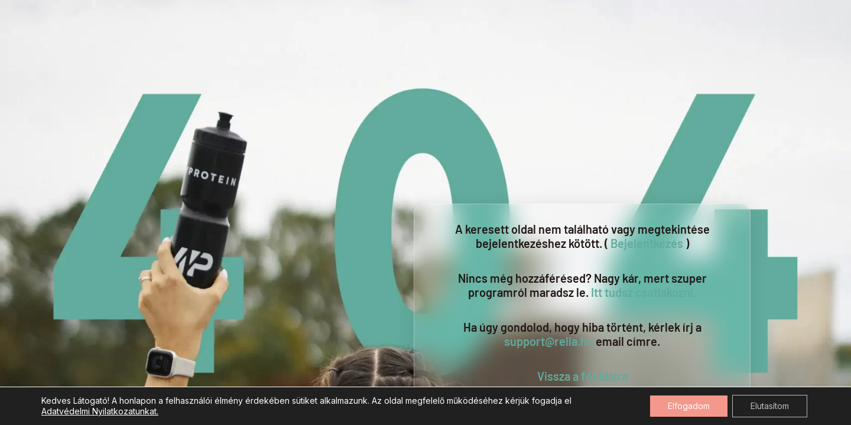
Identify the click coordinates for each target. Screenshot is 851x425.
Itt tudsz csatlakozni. (643, 292)
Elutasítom (770, 406)
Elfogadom (689, 406)
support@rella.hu (548, 341)
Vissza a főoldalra (582, 376)
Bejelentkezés (646, 243)
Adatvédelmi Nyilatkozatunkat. (99, 411)
